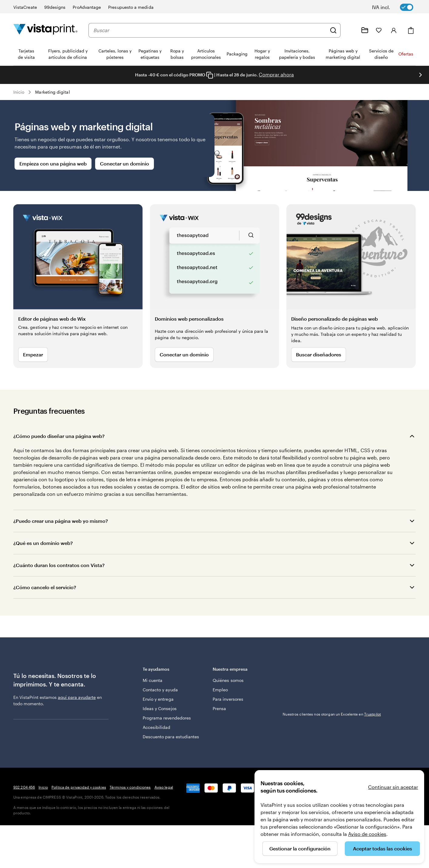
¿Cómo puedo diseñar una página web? (59, 436)
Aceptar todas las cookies (382, 848)
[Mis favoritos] (379, 30)
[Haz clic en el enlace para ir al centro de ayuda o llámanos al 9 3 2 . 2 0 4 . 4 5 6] (350, 30)
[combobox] (210, 30)
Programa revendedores (167, 717)
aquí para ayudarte (77, 697)
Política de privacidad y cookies (79, 787)
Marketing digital (52, 92)
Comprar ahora (276, 74)
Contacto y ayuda (160, 689)
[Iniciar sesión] (394, 30)
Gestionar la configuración (300, 848)
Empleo (220, 689)
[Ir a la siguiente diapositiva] (420, 75)
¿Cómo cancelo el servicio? (44, 587)
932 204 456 (24, 787)
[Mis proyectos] (364, 30)
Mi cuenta (153, 680)
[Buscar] (333, 30)
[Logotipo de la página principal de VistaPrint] (45, 30)
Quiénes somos (228, 680)
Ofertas (405, 53)
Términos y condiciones (130, 787)
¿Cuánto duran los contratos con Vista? (59, 565)
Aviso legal (164, 787)
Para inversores (228, 699)
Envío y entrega (158, 699)
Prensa (219, 708)
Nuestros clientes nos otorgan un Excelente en (332, 674)
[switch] (397, 7)
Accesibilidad (157, 727)
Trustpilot (291, 668)
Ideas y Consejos (160, 708)
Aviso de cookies (367, 834)
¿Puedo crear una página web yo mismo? (60, 521)
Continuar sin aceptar (393, 787)
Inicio (18, 92)
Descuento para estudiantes (171, 736)
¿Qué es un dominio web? (43, 543)
